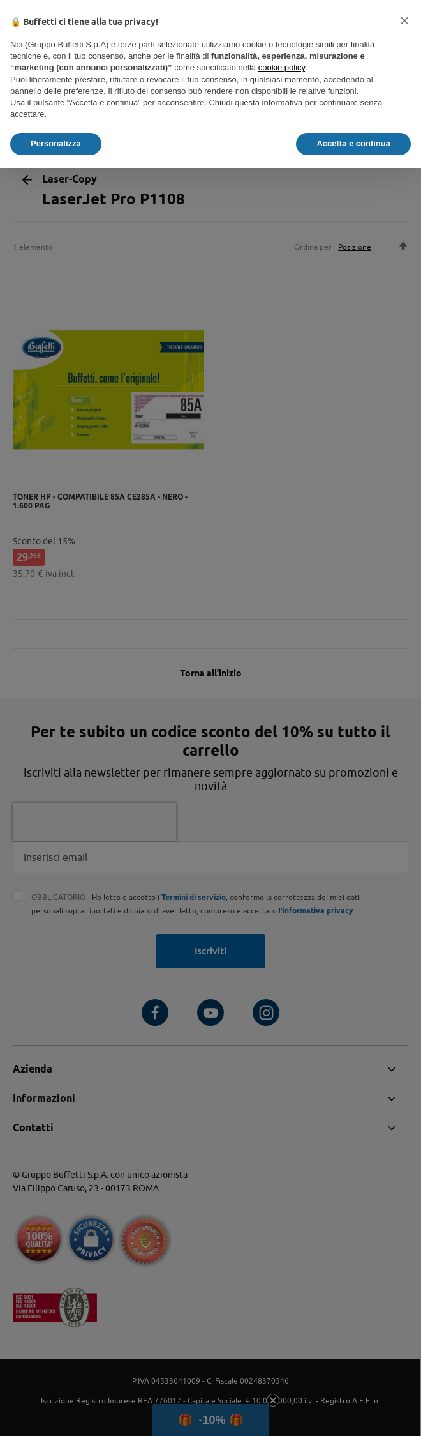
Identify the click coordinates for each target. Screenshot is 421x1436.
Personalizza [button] (56, 143)
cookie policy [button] (281, 67)
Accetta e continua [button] (353, 143)
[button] (404, 20)
